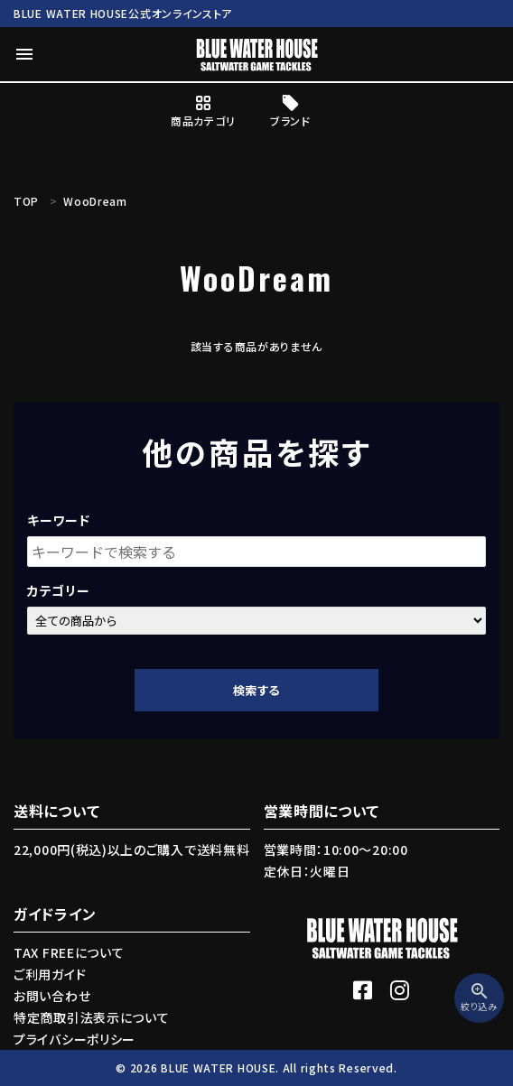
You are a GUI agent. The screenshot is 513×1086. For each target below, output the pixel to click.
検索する (256, 690)
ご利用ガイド (50, 974)
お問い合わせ (52, 996)
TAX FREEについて (69, 952)
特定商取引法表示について (91, 1017)
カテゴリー (58, 590)
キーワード (58, 520)
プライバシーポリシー (74, 1039)
